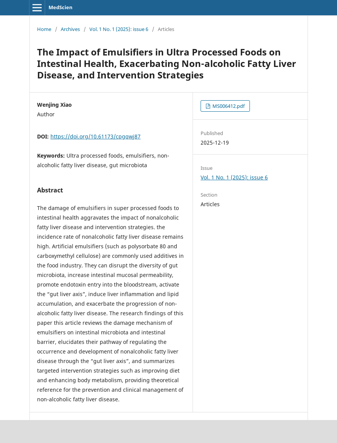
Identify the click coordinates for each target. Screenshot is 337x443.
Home (44, 29)
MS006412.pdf (228, 106)
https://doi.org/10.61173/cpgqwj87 (95, 136)
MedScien (61, 7)
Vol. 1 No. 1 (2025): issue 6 (118, 29)
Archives (70, 29)
